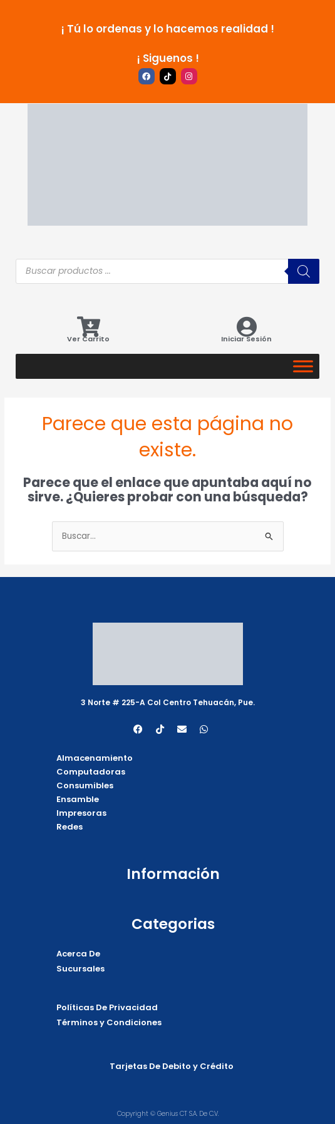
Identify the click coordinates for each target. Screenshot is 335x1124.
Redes (69, 827)
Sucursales (80, 969)
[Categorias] (303, 366)
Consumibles (84, 785)
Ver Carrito (88, 339)
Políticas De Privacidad (107, 1007)
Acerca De (78, 954)
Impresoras (81, 813)
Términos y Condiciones (109, 1022)
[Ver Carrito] (88, 326)
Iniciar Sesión (246, 339)
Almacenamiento (94, 758)
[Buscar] (303, 271)
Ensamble (77, 799)
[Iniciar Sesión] (246, 326)
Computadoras (90, 772)
